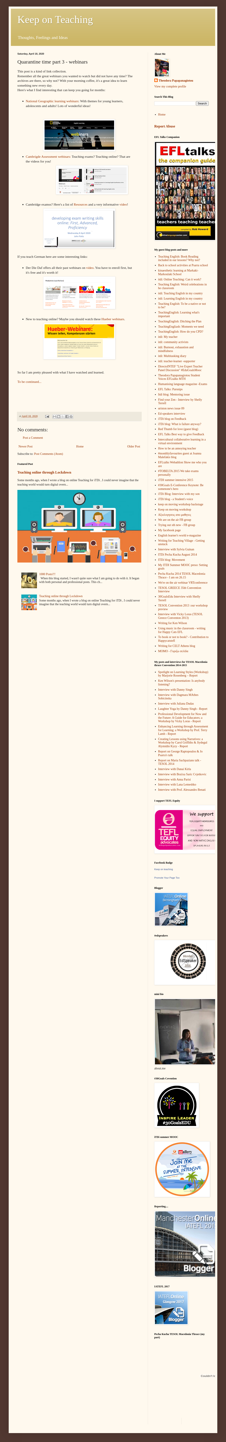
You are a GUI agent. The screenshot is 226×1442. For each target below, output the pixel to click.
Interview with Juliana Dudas (176, 703)
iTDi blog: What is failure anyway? (179, 424)
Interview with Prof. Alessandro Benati (182, 789)
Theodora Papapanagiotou (176, 80)
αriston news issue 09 (171, 408)
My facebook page (169, 530)
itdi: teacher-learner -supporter (176, 361)
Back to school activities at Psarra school (183, 265)
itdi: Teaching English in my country (180, 293)
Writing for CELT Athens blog (176, 646)
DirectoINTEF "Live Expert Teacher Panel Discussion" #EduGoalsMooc (180, 368)
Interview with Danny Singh (175, 689)
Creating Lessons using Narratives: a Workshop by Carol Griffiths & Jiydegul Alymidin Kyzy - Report (182, 742)
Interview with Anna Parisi (174, 779)
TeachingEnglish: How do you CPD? (180, 331)
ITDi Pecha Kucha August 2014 (177, 554)
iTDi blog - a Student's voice (175, 499)
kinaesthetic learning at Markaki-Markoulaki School (178, 272)
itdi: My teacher (168, 336)
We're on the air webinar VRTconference (183, 582)
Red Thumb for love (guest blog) (178, 429)
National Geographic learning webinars (52, 101)
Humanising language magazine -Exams (182, 384)
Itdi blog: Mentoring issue (174, 394)
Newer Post (25, 446)
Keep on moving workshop (174, 509)
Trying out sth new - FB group (176, 525)
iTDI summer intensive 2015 (175, 480)
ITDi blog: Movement (171, 559)
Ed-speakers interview (171, 413)
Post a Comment (33, 437)
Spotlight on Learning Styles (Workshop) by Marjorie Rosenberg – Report (183, 673)
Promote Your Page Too (166, 877)
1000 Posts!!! (47, 574)
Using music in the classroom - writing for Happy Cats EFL (182, 630)
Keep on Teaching (55, 19)
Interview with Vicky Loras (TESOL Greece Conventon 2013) (180, 616)
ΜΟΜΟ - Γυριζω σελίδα (173, 651)
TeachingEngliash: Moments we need (181, 326)
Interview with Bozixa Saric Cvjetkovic (182, 774)
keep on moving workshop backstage (180, 504)
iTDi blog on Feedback (172, 418)
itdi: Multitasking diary (172, 356)
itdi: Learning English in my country (180, 298)
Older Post (133, 446)
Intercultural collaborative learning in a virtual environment (182, 441)
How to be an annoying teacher (177, 448)
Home (80, 446)
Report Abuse (164, 126)
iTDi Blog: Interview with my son (179, 494)
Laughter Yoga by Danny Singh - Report (183, 708)
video (123, 204)
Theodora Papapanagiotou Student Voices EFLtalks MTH (179, 377)
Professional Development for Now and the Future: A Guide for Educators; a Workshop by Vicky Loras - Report (182, 717)
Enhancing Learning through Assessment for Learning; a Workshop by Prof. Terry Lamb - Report (183, 730)
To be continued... (29, 382)
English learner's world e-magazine (179, 535)
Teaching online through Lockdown (44, 472)
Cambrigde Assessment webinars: (48, 156)
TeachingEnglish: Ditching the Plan (179, 321)
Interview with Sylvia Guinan (176, 549)
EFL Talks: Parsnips (170, 389)
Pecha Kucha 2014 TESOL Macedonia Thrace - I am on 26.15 (181, 575)
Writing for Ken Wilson (172, 623)
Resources (80, 204)
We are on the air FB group (174, 519)
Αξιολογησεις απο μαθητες (174, 514)
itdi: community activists (173, 342)
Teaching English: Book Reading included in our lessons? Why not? (179, 258)
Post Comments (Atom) (48, 454)
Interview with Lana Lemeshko (177, 784)
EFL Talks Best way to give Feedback (181, 434)
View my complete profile (170, 86)
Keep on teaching (163, 869)
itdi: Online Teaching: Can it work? (179, 279)
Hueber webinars (112, 319)
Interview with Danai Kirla (174, 769)
